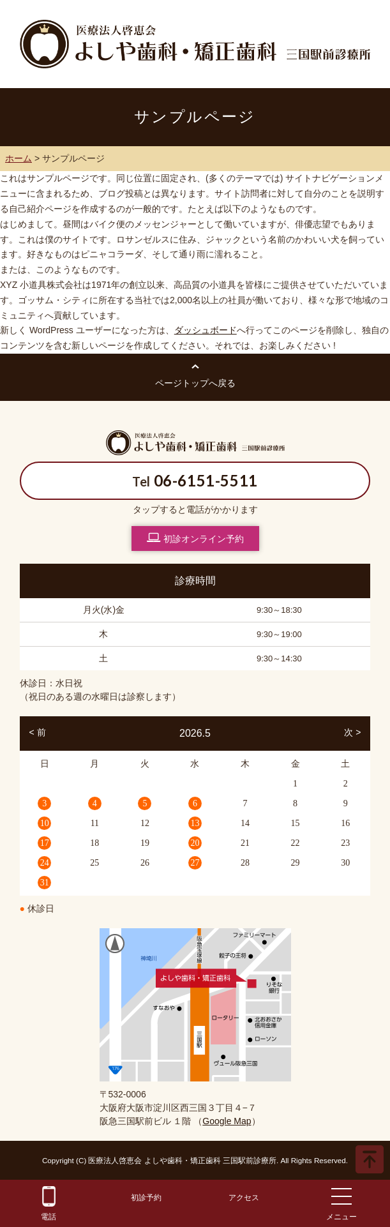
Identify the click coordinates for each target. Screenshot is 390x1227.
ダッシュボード (205, 330)
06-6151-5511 (206, 480)
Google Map (226, 1121)
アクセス (244, 1197)
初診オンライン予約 (195, 537)
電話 (48, 1203)
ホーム (18, 158)
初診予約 (146, 1197)
